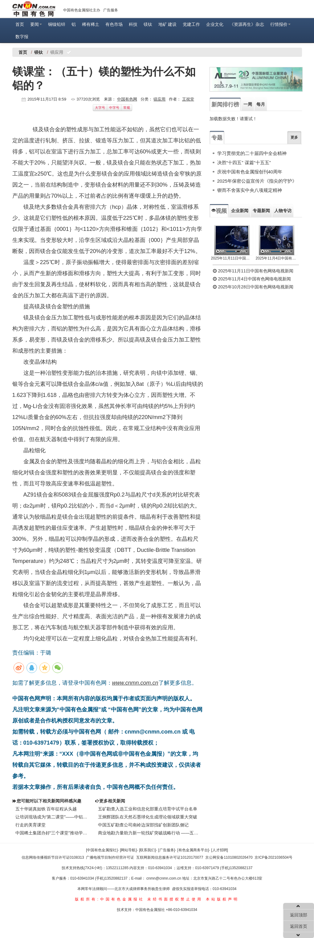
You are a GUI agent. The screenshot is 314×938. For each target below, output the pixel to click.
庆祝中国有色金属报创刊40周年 (250, 171)
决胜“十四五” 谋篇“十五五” (244, 162)
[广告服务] (166, 850)
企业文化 (214, 24)
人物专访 (283, 210)
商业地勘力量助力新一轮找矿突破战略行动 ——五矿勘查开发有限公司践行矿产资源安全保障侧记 (149, 832)
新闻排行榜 (225, 104)
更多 (294, 137)
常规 (126, 107)
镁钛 (148, 24)
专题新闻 (261, 210)
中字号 (114, 107)
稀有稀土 (90, 24)
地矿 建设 (167, 24)
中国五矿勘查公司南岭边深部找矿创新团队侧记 (143, 824)
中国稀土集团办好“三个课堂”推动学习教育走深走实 (52, 832)
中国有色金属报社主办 (81, 10)
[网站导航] (128, 850)
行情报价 (280, 24)
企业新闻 (239, 210)
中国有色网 (127, 99)
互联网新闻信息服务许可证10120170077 (169, 857)
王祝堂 (188, 99)
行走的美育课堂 (30, 824)
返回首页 (298, 926)
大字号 (100, 107)
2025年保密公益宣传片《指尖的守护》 (257, 181)
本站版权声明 (222, 899)
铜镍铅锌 (56, 24)
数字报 (21, 36)
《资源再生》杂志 (247, 24)
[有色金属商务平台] (193, 850)
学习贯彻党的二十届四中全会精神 (252, 153)
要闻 (36, 24)
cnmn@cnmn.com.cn (164, 878)
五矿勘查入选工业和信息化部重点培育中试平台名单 (147, 808)
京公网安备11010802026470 (228, 857)
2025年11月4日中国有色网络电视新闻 (276, 258)
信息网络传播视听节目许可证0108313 (53, 857)
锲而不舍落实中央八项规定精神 (249, 190)
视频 (219, 211)
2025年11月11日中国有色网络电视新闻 (232, 258)
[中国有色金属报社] (102, 850)
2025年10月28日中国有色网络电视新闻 (253, 286)
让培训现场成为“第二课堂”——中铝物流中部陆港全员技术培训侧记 (52, 816)
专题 (216, 138)
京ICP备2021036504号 (273, 857)
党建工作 (191, 24)
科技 (133, 24)
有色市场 (114, 24)
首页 (19, 24)
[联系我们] (147, 850)
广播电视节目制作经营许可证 (110, 857)
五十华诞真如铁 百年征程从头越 (46, 808)
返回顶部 (298, 914)
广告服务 (110, 10)
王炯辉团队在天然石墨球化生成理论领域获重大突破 (147, 816)
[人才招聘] (219, 850)
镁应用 (159, 99)
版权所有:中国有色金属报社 (109, 899)
